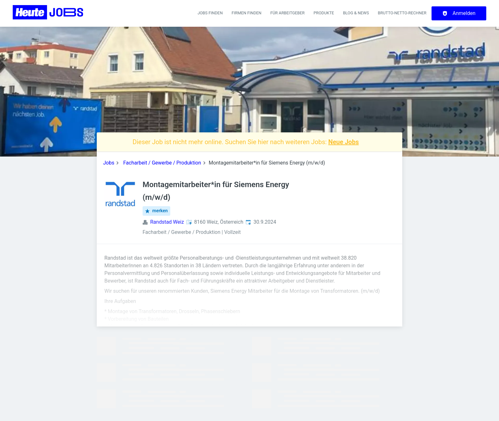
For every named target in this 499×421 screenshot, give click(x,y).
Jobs (108, 163)
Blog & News (356, 13)
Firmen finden (247, 13)
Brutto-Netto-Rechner (402, 13)
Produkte (323, 13)
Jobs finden (210, 13)
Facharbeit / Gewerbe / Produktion (162, 163)
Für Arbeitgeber (287, 13)
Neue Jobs (343, 142)
